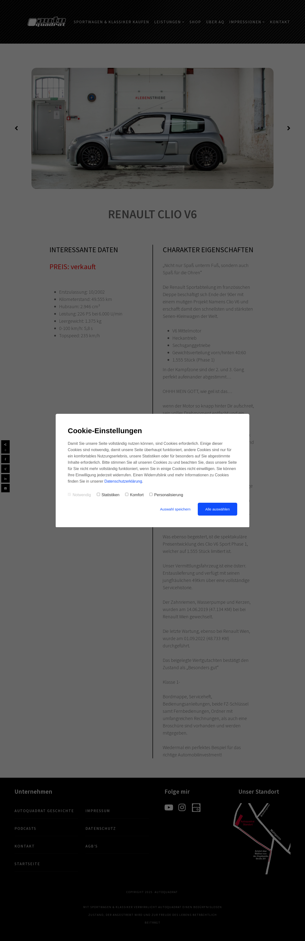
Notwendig (79, 495)
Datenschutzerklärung (123, 481)
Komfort (134, 495)
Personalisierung (166, 495)
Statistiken (108, 495)
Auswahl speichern (175, 509)
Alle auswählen (217, 509)
